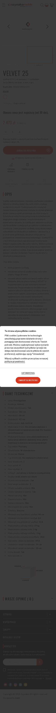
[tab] (28, 373)
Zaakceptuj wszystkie (28, 380)
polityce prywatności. (15, 361)
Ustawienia (28, 373)
